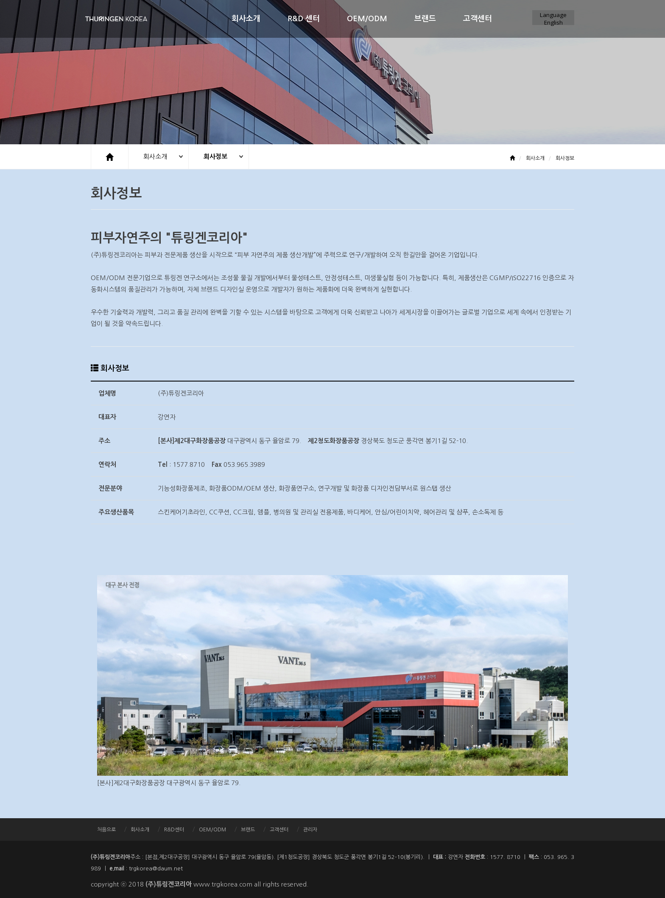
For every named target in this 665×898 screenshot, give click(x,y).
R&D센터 (174, 829)
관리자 (310, 829)
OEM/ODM (367, 18)
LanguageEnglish (553, 18)
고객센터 (477, 18)
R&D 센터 (304, 18)
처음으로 (106, 829)
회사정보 (216, 156)
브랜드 (425, 18)
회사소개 (246, 18)
